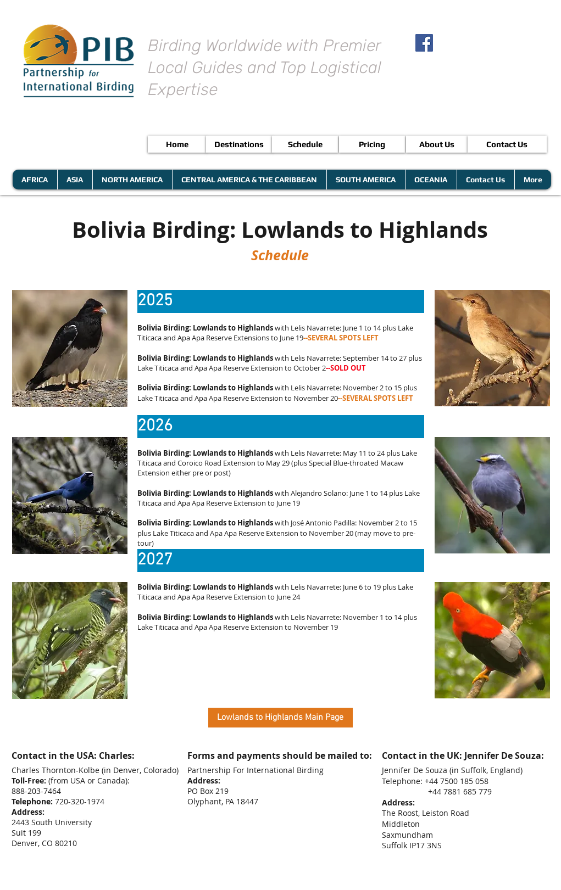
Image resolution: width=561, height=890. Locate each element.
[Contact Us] (507, 144)
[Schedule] (305, 144)
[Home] (177, 144)
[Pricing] (372, 144)
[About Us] (437, 144)
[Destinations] (239, 144)
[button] (280, 301)
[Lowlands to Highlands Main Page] (280, 717)
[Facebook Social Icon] (424, 43)
